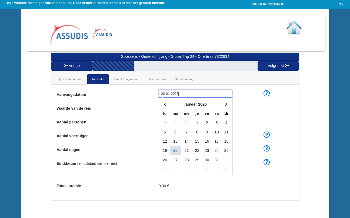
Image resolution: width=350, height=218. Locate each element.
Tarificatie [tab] (98, 79)
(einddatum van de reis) (87, 163)
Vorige (72, 65)
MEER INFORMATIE (268, 4)
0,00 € (164, 186)
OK (341, 4)
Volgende (278, 65)
